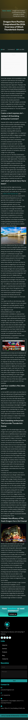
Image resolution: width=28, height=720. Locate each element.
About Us (4, 645)
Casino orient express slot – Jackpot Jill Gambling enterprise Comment (13, 59)
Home (4, 11)
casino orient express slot (10, 194)
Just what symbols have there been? (12, 62)
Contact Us (5, 659)
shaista (8, 11)
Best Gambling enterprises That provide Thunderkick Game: (13, 67)
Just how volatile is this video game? (12, 64)
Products (4, 652)
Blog (3, 655)
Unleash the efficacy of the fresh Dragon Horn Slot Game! (14, 71)
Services (4, 648)
